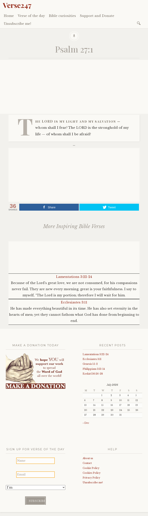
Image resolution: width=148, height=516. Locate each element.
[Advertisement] (74, 87)
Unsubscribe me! (17, 24)
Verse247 (17, 5)
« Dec (86, 422)
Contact (87, 463)
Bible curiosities (62, 16)
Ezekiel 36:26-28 (93, 373)
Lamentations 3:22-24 (74, 277)
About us (88, 458)
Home (9, 16)
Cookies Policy (92, 472)
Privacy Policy (91, 477)
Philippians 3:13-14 (94, 368)
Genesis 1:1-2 (90, 363)
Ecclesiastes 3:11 (74, 302)
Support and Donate (97, 16)
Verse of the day (31, 16)
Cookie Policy (91, 468)
